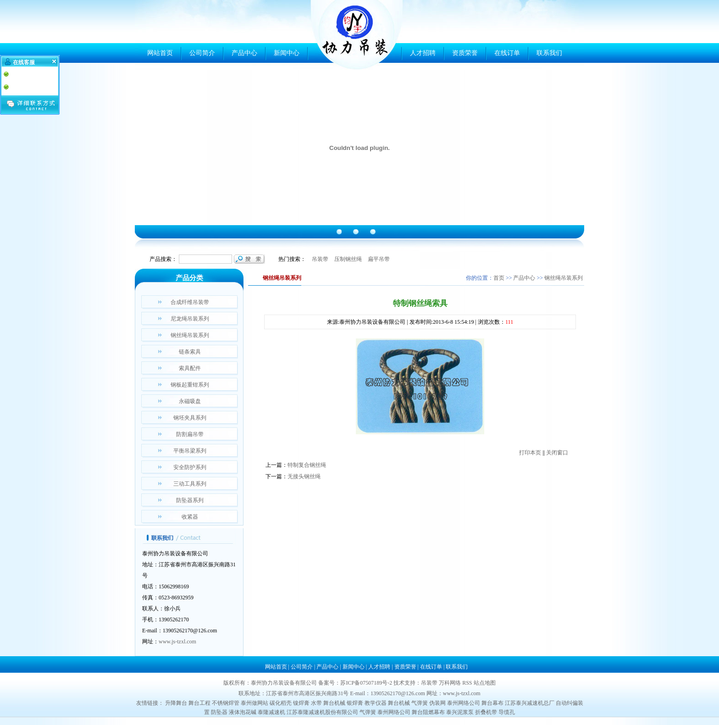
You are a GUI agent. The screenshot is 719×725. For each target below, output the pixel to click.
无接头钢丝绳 (304, 476)
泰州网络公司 (463, 703)
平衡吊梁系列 (189, 451)
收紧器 (190, 517)
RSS (467, 683)
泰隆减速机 (271, 712)
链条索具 (190, 352)
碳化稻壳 (281, 703)
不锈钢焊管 (225, 703)
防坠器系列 (190, 500)
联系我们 (549, 53)
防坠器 (219, 712)
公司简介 (202, 53)
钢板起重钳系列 (190, 385)
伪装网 (437, 703)
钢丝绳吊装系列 (190, 335)
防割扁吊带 (190, 434)
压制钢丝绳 (348, 259)
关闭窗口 (557, 452)
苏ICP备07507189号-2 (366, 683)
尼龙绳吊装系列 (190, 318)
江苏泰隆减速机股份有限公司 (322, 712)
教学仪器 (376, 703)
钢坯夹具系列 (189, 418)
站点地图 (485, 683)
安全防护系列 (189, 467)
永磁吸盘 (190, 401)
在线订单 (507, 53)
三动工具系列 (189, 484)
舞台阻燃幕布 (428, 712)
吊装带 (320, 259)
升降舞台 (176, 703)
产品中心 (244, 53)
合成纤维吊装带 (190, 302)
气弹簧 (419, 703)
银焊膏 (355, 703)
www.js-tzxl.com (177, 641)
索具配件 (190, 368)
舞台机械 (334, 703)
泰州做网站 (254, 703)
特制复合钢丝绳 (307, 465)
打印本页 (530, 452)
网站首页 (160, 53)
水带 (316, 703)
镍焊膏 (301, 703)
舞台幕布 (492, 703)
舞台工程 (199, 703)
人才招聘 (423, 53)
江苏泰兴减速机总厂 (529, 703)
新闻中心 (286, 53)
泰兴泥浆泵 (460, 712)
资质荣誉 (465, 53)
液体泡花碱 (242, 712)
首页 (498, 278)
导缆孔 (506, 712)
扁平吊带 (379, 259)
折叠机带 (486, 712)
